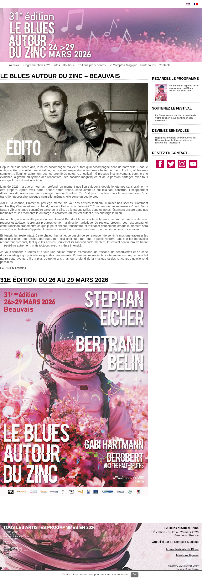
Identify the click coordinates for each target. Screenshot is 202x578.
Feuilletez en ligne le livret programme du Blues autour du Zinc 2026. (184, 88)
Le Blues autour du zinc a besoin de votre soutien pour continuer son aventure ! (175, 118)
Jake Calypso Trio (11, 552)
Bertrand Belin (10, 534)
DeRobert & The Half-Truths (16, 536)
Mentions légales (187, 555)
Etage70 (7, 541)
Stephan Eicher (10, 532)
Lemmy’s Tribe (10, 543)
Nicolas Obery (191, 566)
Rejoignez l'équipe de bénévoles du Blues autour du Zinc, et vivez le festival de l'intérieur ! (175, 140)
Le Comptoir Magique (123, 65)
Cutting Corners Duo (12, 548)
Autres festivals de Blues (182, 549)
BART (6, 545)
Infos (56, 65)
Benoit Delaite (192, 569)
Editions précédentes (92, 65)
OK (134, 574)
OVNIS (6, 557)
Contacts (165, 65)
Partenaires (148, 65)
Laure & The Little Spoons (15, 550)
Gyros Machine (10, 555)
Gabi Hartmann (10, 539)
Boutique (69, 65)
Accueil (14, 65)
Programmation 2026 (36, 65)
